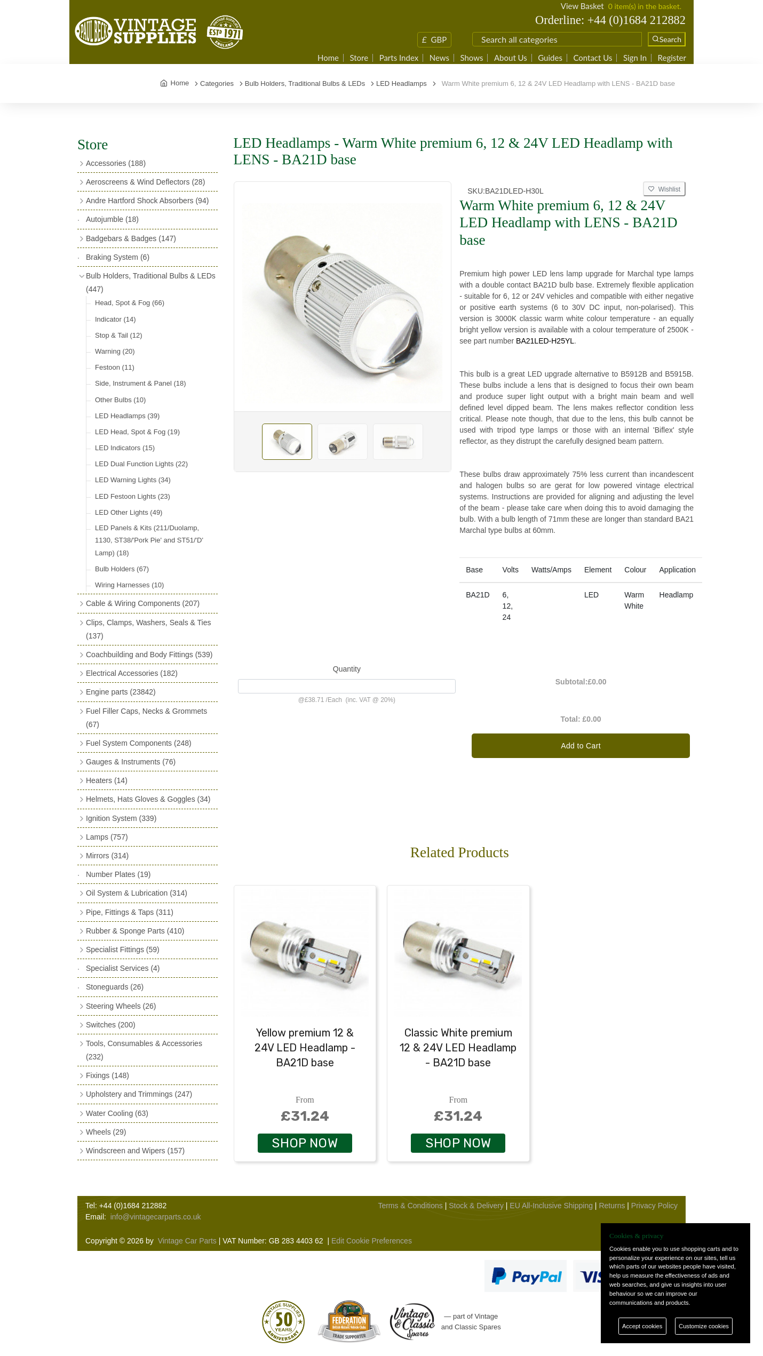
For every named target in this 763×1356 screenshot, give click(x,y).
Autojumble (112, 219)
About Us (510, 58)
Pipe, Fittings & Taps (129, 912)
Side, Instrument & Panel (140, 383)
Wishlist (664, 189)
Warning (115, 351)
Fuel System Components (139, 743)
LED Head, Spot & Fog (137, 432)
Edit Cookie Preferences (371, 1241)
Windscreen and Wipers (135, 1150)
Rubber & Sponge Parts (135, 931)
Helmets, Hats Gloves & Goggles (148, 799)
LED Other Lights (128, 512)
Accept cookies (642, 1326)
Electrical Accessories (132, 673)
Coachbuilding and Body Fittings (149, 654)
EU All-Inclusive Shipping (551, 1205)
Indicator (115, 319)
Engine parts (121, 692)
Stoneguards (115, 987)
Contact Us (592, 58)
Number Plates (118, 874)
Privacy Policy (654, 1205)
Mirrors (107, 855)
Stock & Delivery (476, 1205)
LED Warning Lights (133, 480)
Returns (612, 1205)
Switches (111, 1024)
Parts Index (399, 58)
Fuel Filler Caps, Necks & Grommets (146, 718)
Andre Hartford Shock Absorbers (147, 200)
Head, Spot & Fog (129, 303)
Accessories (116, 163)
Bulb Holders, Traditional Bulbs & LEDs (151, 282)
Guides (550, 58)
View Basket (582, 6)
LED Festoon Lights (132, 496)
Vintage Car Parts (187, 1241)
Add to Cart (581, 745)
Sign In (635, 58)
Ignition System (121, 818)
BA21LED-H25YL (545, 341)
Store (358, 58)
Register (672, 58)
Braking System (117, 257)
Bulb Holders (122, 569)
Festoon (114, 367)
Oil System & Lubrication (136, 893)
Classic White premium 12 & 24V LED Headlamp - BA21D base (458, 1047)
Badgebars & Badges (131, 238)
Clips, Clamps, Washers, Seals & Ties (148, 629)
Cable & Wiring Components (143, 603)
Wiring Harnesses (129, 585)
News (439, 58)
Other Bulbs (120, 400)
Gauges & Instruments (131, 761)
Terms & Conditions (410, 1205)
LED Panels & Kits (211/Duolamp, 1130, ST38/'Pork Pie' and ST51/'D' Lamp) (149, 540)
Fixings (107, 1075)
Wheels (106, 1132)
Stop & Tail (118, 335)
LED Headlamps (127, 416)
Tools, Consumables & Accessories (144, 1050)
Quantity (347, 669)
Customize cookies (704, 1326)
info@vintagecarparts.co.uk (155, 1217)
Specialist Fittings (123, 949)
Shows (471, 58)
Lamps (107, 837)
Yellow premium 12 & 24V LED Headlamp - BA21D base (305, 1047)
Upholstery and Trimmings (139, 1094)
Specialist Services (123, 968)
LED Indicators (125, 448)
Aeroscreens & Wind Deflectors (145, 182)
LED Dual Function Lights (141, 464)
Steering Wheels (121, 1006)
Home (328, 58)
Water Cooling (117, 1113)
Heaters (107, 780)
